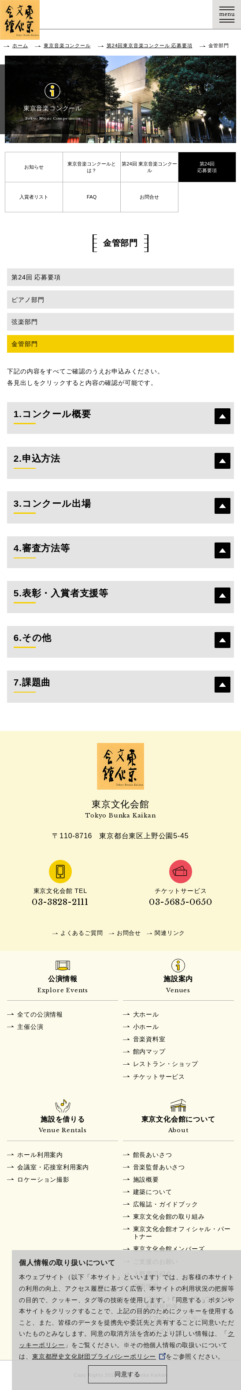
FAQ (91, 197)
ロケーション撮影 (43, 1179)
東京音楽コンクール (67, 45)
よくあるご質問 (81, 933)
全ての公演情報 (40, 1014)
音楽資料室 (149, 1039)
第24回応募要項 (207, 167)
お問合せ (149, 197)
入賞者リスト (33, 197)
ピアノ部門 (27, 299)
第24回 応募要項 (35, 277)
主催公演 (30, 1026)
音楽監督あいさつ (159, 1167)
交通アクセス (140, 14)
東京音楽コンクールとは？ (91, 167)
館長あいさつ (152, 1154)
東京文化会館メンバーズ (169, 1248)
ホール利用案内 (40, 1154)
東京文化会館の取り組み (169, 1216)
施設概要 (146, 1179)
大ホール (146, 1014)
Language (198, 14)
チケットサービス (159, 1076)
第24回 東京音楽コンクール (149, 167)
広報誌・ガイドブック (165, 1204)
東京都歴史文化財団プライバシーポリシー (99, 1356)
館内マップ (149, 1051)
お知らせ (34, 167)
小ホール (146, 1026)
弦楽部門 (24, 321)
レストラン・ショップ (165, 1063)
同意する (128, 1374)
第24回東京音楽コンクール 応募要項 (150, 45)
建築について (152, 1191)
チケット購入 (169, 14)
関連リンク (170, 933)
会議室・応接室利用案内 (53, 1167)
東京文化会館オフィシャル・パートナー (182, 1232)
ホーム (20, 45)
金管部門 (24, 343)
